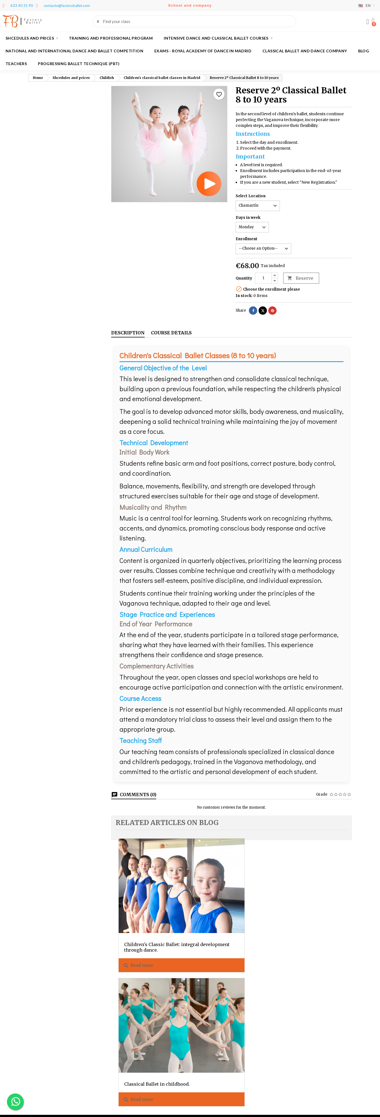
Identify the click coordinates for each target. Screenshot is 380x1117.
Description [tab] (128, 332)
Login (282, 996)
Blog (363, 50)
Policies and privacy (295, 967)
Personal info (40, 1037)
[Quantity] (263, 278)
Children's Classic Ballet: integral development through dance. (152, 908)
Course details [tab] (171, 332)
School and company (190, 5)
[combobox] (195, 21)
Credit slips (38, 1051)
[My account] (367, 21)
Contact (122, 1024)
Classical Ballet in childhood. (221, 905)
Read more (138, 929)
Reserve (300, 278)
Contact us (286, 989)
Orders (34, 1044)
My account (287, 1003)
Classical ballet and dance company (304, 50)
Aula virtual (287, 1010)
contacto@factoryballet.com (151, 1073)
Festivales (286, 982)
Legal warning (290, 974)
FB (10, 21)
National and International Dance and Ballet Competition (74, 50)
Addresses (38, 1059)
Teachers (16, 63)
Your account (47, 1024)
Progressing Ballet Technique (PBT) (79, 63)
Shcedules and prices (32, 38)
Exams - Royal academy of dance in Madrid (202, 50)
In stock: (244, 295)
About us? (202, 967)
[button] (373, 21)
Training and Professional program (111, 38)
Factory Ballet (33, 21)
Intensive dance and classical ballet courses (218, 38)
